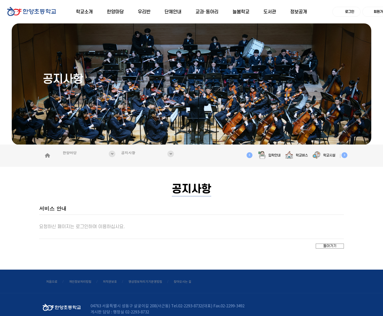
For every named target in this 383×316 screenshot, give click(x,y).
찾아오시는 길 (238, 270)
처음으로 (56, 270)
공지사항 (152, 144)
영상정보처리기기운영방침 (186, 270)
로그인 (346, 11)
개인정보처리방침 (96, 270)
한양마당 (93, 144)
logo (33, 16)
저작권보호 (137, 270)
